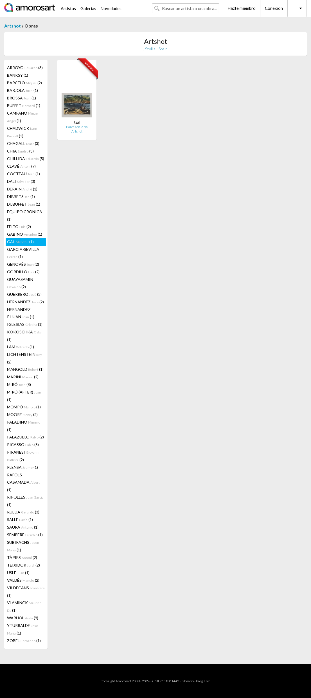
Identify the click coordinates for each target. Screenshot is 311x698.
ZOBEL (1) (24, 640)
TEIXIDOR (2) (23, 565)
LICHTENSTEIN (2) (24, 358)
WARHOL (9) (22, 617)
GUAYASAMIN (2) (20, 283)
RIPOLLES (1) (25, 501)
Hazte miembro (241, 8)
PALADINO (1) (23, 426)
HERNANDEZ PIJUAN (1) (20, 313)
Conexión (274, 8)
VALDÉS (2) (23, 580)
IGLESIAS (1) (24, 324)
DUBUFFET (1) (23, 204)
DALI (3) (21, 181)
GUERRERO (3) (24, 294)
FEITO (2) (19, 226)
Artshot (12, 25)
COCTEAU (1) (23, 173)
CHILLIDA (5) (25, 158)
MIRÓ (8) (19, 384)
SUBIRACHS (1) (23, 546)
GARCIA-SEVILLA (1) (23, 253)
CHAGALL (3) (23, 143)
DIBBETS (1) (21, 196)
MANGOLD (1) (25, 369)
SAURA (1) (23, 527)
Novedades (110, 8)
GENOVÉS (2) (23, 264)
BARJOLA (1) (22, 90)
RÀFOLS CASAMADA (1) (23, 482)
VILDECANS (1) (26, 591)
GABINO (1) (24, 234)
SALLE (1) (20, 519)
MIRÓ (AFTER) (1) (24, 396)
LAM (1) (20, 346)
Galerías (88, 8)
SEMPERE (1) (25, 534)
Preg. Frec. (203, 681)
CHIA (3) (20, 151)
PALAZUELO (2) (25, 437)
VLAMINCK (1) (24, 606)
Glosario (187, 681)
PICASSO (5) (23, 444)
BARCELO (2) (24, 82)
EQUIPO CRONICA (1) (24, 215)
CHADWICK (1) (22, 132)
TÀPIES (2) (22, 557)
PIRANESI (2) (23, 456)
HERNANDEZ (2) (25, 301)
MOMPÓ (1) (24, 406)
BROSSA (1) (21, 98)
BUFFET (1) (23, 105)
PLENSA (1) (22, 467)
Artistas (68, 8)
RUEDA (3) (23, 512)
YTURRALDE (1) (22, 629)
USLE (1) (18, 572)
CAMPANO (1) (23, 117)
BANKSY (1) (17, 75)
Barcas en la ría (77, 127)
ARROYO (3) (25, 67)
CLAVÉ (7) (21, 166)
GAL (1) (20, 241)
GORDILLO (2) (23, 271)
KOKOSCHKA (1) (25, 335)
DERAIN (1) (22, 189)
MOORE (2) (22, 414)
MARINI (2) (23, 376)
